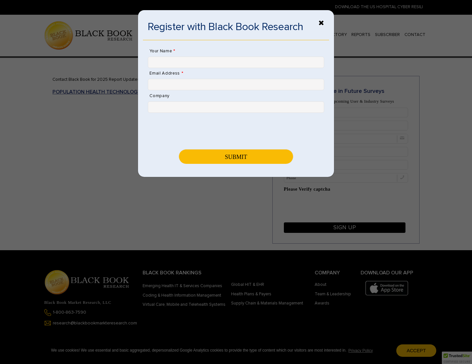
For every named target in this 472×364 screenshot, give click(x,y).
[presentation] (197, 130)
